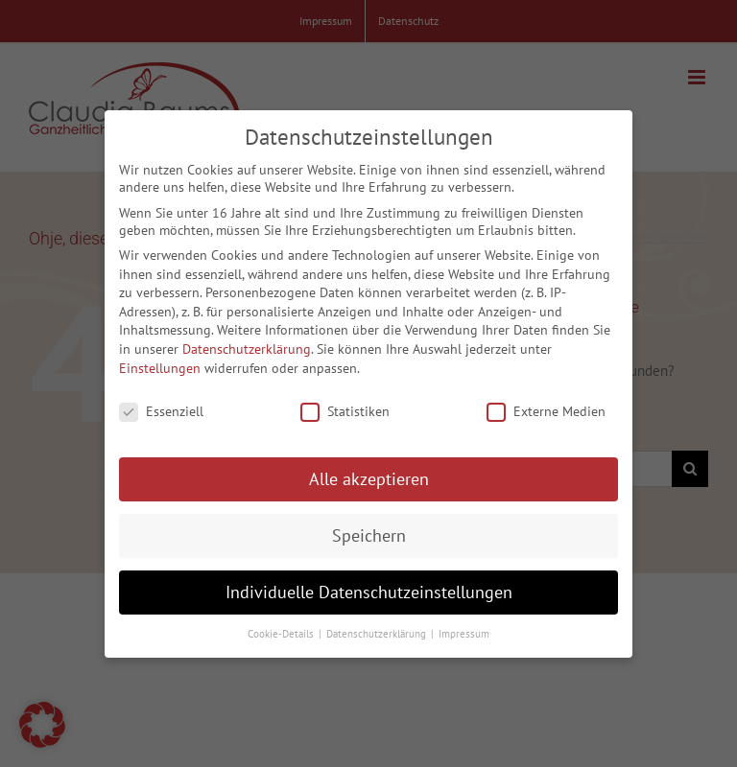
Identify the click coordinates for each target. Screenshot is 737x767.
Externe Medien (546, 406)
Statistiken (345, 406)
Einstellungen (160, 362)
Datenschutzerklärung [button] (377, 628)
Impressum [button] (464, 628)
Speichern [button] (369, 530)
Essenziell (161, 406)
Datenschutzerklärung (246, 343)
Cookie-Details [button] (282, 628)
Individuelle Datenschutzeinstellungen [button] (369, 586)
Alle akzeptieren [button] (369, 473)
